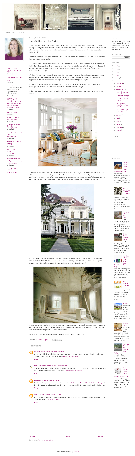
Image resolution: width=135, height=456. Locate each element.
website (21, 32)
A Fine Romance (12, 136)
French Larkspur (12, 112)
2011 (116, 81)
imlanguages (38, 351)
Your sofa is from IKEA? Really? (126, 214)
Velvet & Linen (12, 86)
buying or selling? (10, 32)
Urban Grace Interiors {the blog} (14, 125)
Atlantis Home (12, 172)
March (118, 124)
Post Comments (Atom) (45, 440)
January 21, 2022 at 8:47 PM (51, 380)
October (119, 86)
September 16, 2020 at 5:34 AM (53, 351)
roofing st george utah (70, 356)
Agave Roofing (39, 394)
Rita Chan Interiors (12, 119)
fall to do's (10, 145)
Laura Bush (37, 380)
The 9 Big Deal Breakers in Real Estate (122, 105)
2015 (116, 69)
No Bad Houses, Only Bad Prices (126, 236)
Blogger (76, 451)
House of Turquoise (13, 117)
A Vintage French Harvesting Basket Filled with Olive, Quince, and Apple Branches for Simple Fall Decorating (14, 103)
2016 (116, 66)
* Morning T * (11, 169)
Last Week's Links (12, 153)
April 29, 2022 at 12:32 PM (53, 394)
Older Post (101, 436)
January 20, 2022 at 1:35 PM (58, 365)
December (119, 83)
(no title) (125, 303)
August (118, 115)
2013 (116, 75)
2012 (116, 78)
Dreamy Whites (12, 98)
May (117, 118)
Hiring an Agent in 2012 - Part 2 (126, 284)
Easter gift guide (12, 128)
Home (68, 436)
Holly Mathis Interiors (14, 77)
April (117, 121)
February (119, 127)
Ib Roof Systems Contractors (72, 370)
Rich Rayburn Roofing (41, 365)
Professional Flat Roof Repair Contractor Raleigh (87, 383)
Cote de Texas (12, 68)
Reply (36, 359)
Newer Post (33, 436)
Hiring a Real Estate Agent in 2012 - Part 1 (126, 191)
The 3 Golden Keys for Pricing (122, 110)
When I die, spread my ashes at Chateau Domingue (122, 93)
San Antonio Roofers (53, 399)
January (118, 130)
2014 (116, 72)
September (120, 89)
